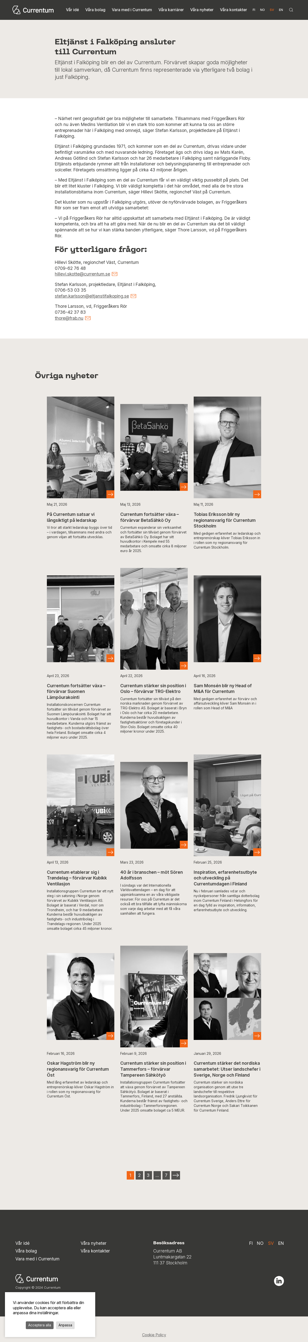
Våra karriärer (171, 9)
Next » (175, 1175)
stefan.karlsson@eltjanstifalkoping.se (92, 296)
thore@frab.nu (69, 318)
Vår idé (72, 9)
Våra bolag (95, 9)
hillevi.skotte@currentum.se (82, 274)
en (281, 10)
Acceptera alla (39, 1325)
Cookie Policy (154, 1335)
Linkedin (279, 1281)
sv (271, 1243)
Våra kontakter (233, 9)
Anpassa (65, 1325)
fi (254, 10)
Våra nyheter (202, 9)
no (262, 10)
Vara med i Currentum (132, 9)
